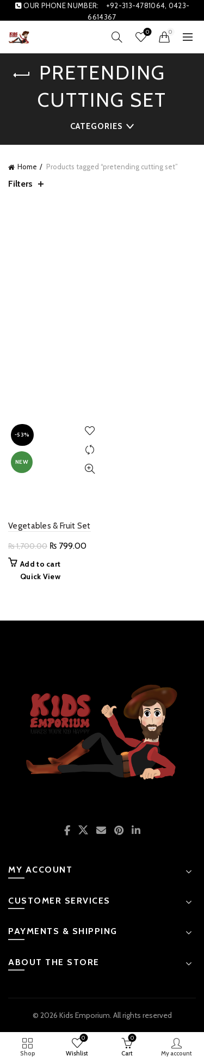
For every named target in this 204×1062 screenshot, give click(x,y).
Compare (90, 449)
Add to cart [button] (40, 564)
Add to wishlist (90, 430)
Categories (96, 126)
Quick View (90, 468)
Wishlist (147, 32)
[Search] (117, 37)
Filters (20, 184)
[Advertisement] (102, 308)
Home (27, 166)
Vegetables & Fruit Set (49, 526)
